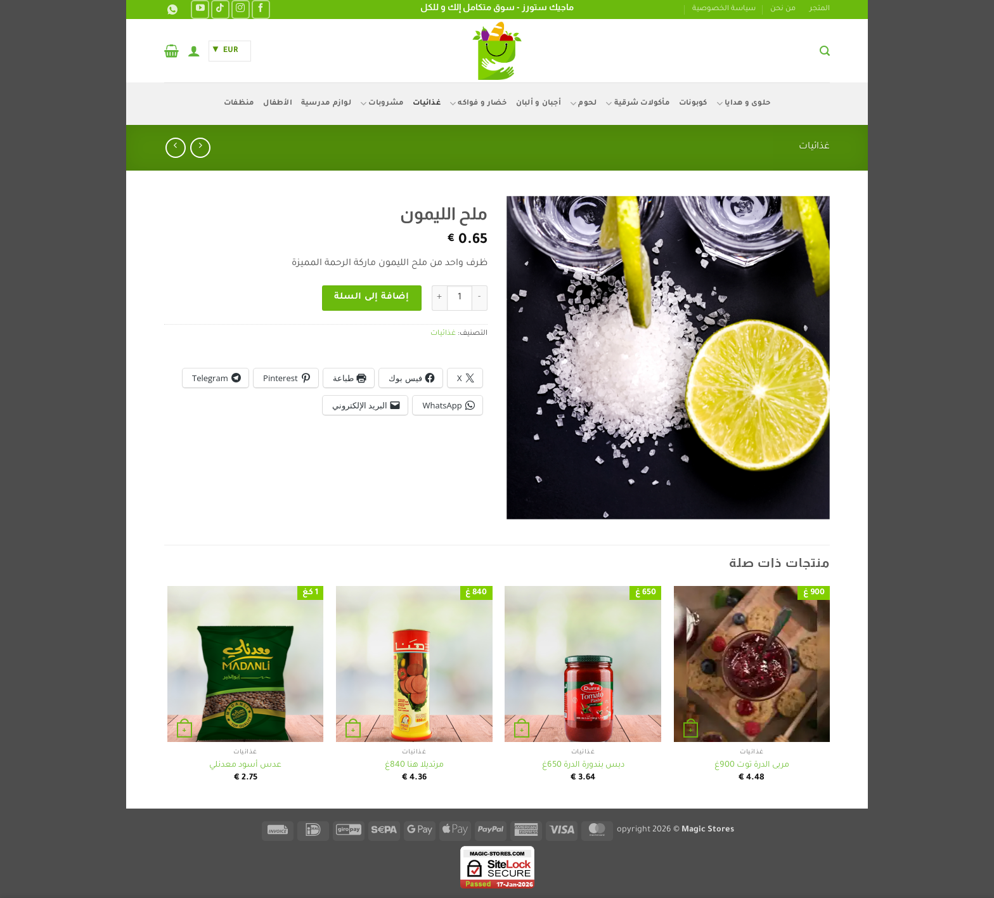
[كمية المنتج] (459, 298)
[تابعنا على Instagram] (240, 9)
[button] (825, 51)
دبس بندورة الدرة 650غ (583, 765)
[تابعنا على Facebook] (261, 9)
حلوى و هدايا (743, 104)
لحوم (583, 104)
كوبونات (693, 104)
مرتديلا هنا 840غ (414, 765)
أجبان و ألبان (538, 104)
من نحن (783, 9)
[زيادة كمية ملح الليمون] (439, 298)
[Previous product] (175, 147)
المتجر (820, 9)
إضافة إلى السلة (371, 297)
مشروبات (382, 104)
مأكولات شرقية (637, 104)
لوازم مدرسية (326, 104)
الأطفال (277, 104)
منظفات (239, 104)
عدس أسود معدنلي (245, 765)
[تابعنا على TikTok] (220, 9)
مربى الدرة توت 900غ (751, 765)
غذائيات (427, 104)
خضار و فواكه (478, 104)
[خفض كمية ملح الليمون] (479, 298)
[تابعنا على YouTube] (200, 9)
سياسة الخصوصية (724, 9)
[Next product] (200, 147)
